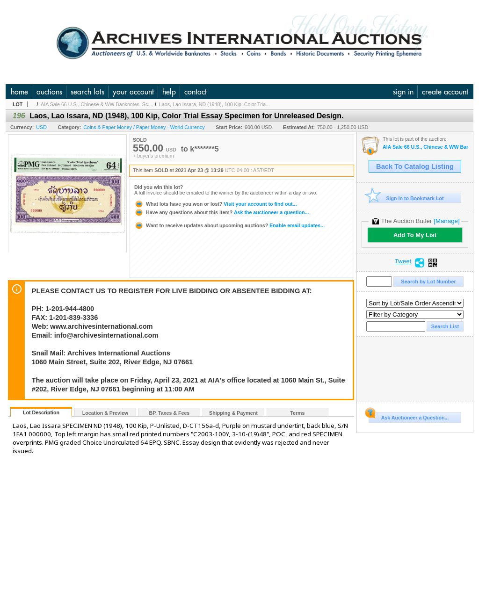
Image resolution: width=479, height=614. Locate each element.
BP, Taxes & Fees (169, 413)
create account (445, 91)
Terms (297, 413)
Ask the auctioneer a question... (221, 212)
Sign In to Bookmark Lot (406, 198)
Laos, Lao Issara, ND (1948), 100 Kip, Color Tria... (214, 104)
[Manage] (446, 220)
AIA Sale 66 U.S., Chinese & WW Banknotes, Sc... (96, 104)
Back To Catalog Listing (415, 166)
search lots (87, 91)
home (19, 91)
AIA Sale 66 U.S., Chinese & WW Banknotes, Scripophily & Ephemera (425, 147)
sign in (403, 91)
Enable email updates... (229, 225)
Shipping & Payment (233, 413)
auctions (49, 91)
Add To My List (414, 234)
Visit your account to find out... (215, 204)
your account (133, 91)
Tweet (403, 261)
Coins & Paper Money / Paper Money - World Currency (143, 127)
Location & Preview (105, 413)
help (169, 91)
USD (41, 127)
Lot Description (41, 412)
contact (195, 91)
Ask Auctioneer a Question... (409, 416)
